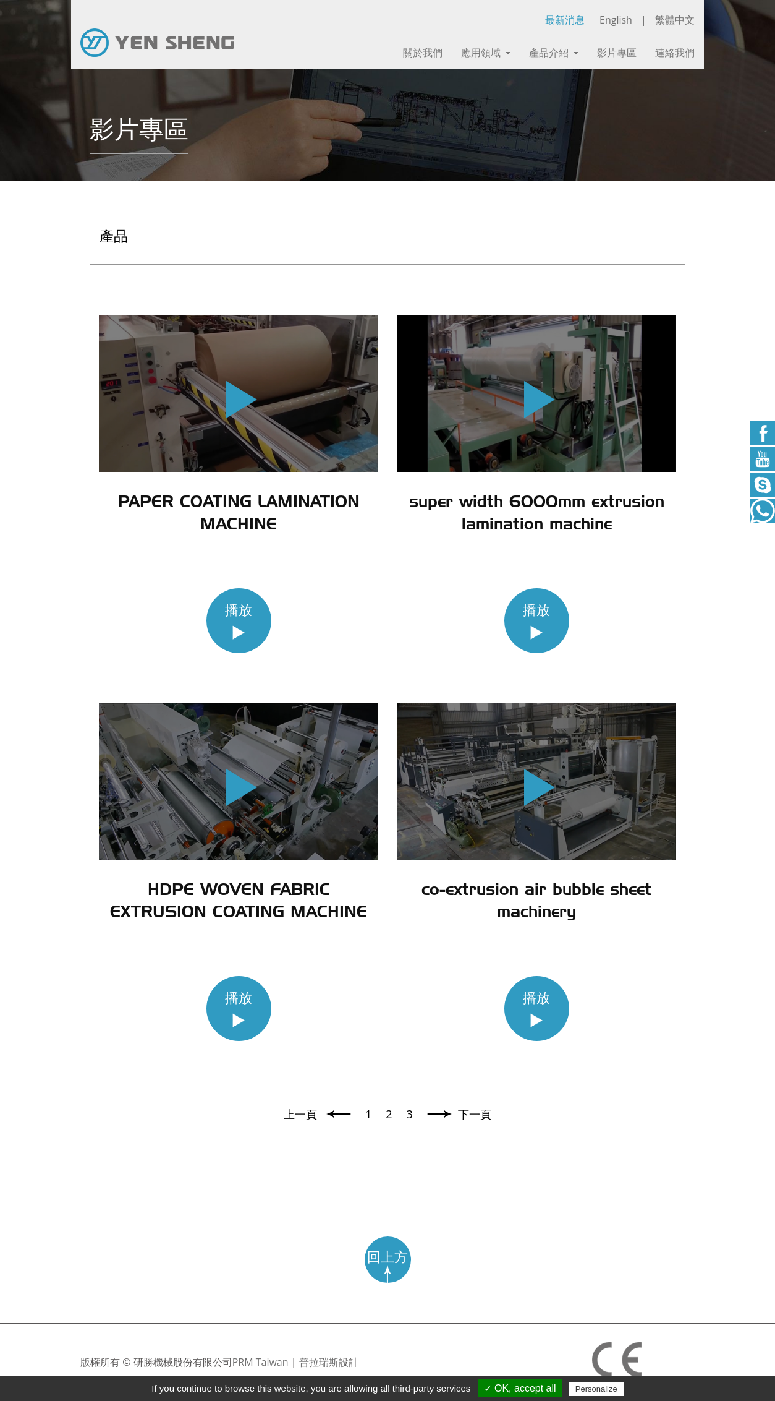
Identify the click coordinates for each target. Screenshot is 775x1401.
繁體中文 (675, 20)
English (615, 20)
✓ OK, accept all (520, 1388)
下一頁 (474, 1114)
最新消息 (565, 20)
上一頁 (302, 1114)
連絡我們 (675, 53)
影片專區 (617, 53)
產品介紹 (553, 53)
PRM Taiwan (260, 1362)
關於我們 (423, 53)
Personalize (596, 1389)
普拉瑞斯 (319, 1362)
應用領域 (485, 53)
